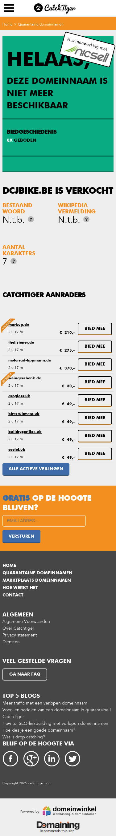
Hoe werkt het (20, 588)
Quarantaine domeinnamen (41, 24)
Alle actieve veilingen (36, 469)
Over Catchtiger (18, 628)
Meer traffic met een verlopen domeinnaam (44, 703)
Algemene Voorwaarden (26, 621)
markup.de (18, 325)
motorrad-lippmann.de (29, 360)
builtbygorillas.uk (25, 432)
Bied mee (95, 328)
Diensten (11, 641)
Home (7, 24)
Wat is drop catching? (23, 737)
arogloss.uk (19, 396)
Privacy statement (19, 635)
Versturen (21, 536)
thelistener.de (21, 343)
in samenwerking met (87, 49)
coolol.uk (16, 450)
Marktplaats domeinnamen (36, 580)
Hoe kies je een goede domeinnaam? (38, 730)
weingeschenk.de (24, 378)
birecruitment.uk (23, 414)
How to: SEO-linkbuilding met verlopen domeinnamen (55, 723)
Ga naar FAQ (24, 674)
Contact (12, 595)
